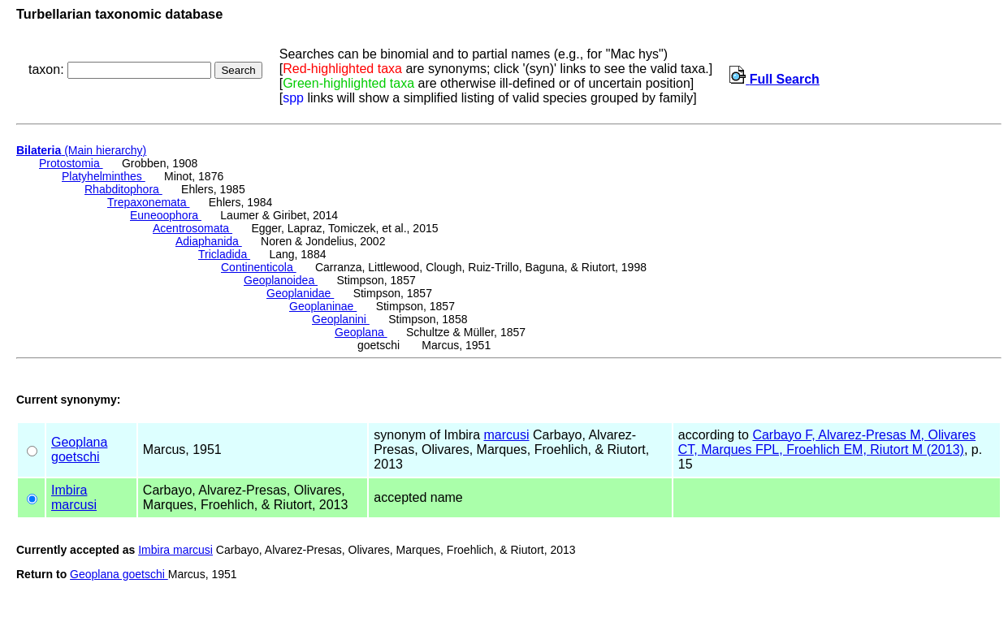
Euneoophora (165, 215)
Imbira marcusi (175, 549)
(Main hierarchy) (81, 150)
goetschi (75, 457)
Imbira (69, 490)
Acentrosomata (192, 228)
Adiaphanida (208, 241)
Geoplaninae (323, 306)
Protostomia (71, 163)
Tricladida (224, 254)
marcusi (507, 435)
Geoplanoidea (281, 280)
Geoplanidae (300, 293)
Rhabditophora (123, 189)
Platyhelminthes (103, 176)
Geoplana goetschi (119, 574)
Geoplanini (341, 319)
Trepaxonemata (148, 202)
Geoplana (361, 332)
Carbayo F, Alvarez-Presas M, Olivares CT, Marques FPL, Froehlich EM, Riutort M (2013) (827, 442)
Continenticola (258, 267)
